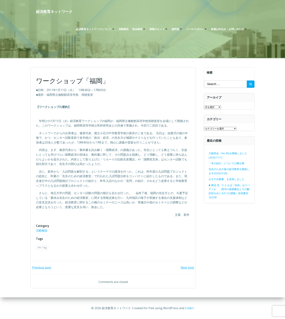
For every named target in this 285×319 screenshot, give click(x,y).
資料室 (177, 29)
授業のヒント (158, 29)
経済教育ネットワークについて (95, 29)
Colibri (189, 308)
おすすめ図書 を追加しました (226, 179)
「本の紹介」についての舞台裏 (226, 163)
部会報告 (139, 29)
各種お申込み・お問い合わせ (229, 29)
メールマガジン (196, 29)
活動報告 (124, 29)
